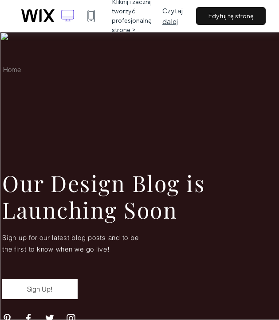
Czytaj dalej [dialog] (172, 16)
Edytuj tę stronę (231, 16)
